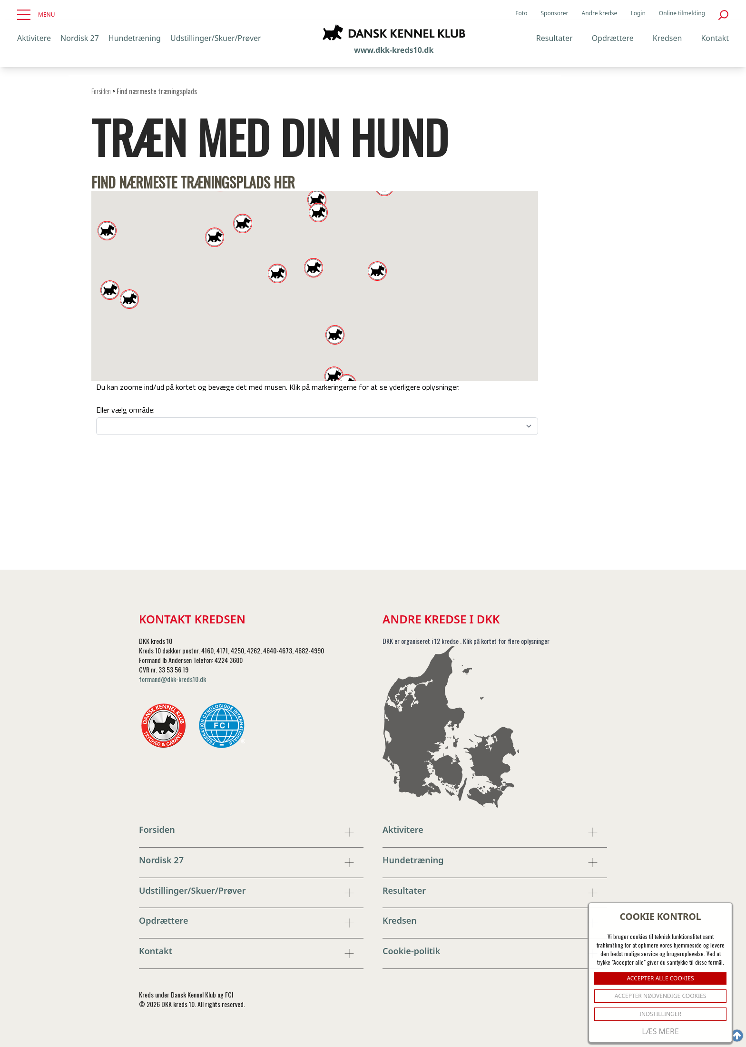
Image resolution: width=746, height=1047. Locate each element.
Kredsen (667, 38)
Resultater (554, 38)
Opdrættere (613, 38)
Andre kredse (600, 13)
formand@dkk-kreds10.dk (172, 679)
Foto (521, 13)
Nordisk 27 (79, 38)
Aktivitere (34, 38)
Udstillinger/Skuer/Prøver (215, 38)
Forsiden (101, 91)
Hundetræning (134, 38)
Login (637, 13)
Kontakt (715, 38)
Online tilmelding (682, 13)
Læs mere (660, 1031)
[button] (334, 376)
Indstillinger (660, 1014)
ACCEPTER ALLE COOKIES (660, 978)
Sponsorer (554, 13)
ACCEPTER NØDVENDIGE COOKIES (661, 996)
